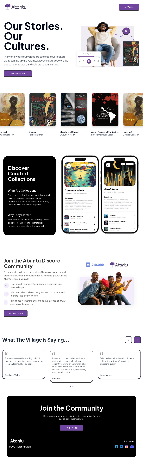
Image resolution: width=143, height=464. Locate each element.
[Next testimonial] (137, 339)
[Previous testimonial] (128, 339)
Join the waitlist (71, 427)
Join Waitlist (129, 7)
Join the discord (16, 313)
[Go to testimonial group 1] (70, 386)
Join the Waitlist (18, 73)
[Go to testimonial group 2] (72, 386)
